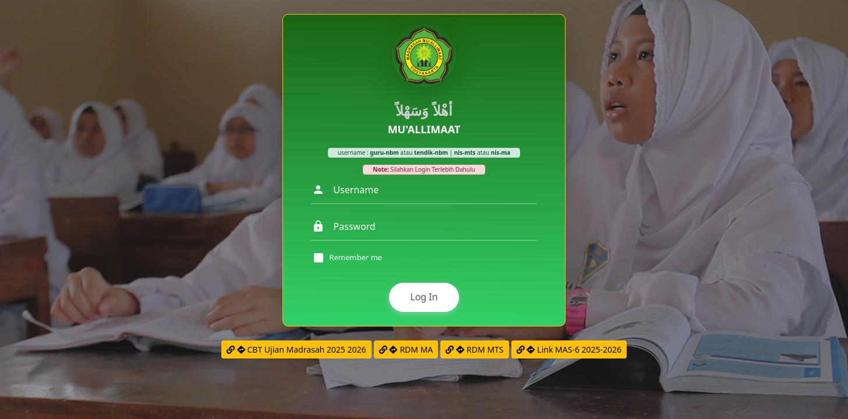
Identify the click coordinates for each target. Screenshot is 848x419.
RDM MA (406, 349)
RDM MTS (474, 349)
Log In (423, 296)
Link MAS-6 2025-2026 (569, 349)
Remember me (355, 257)
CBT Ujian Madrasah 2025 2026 (296, 349)
